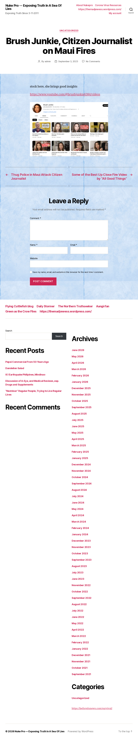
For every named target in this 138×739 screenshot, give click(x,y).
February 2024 (80, 528)
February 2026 (80, 375)
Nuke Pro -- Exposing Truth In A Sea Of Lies (33, 7)
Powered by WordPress (80, 731)
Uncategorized (69, 30)
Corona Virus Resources (108, 5)
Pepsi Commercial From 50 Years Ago (27, 361)
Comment (35, 218)
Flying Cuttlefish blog (19, 306)
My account (115, 13)
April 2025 (78, 439)
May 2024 (77, 509)
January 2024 (80, 534)
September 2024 (82, 483)
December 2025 (81, 388)
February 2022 (80, 642)
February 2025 (80, 451)
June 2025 (78, 426)
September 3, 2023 (68, 61)
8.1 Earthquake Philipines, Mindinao (25, 374)
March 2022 (79, 636)
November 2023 (81, 547)
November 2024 (81, 470)
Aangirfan (102, 306)
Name (33, 245)
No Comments (93, 61)
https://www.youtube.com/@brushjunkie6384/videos (65, 94)
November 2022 (81, 585)
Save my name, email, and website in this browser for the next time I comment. (68, 272)
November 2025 (81, 394)
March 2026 (79, 369)
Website (34, 258)
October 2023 (80, 553)
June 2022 (78, 617)
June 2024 (78, 502)
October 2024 (80, 477)
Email (73, 245)
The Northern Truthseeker (75, 306)
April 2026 (78, 362)
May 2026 (77, 356)
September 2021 (81, 674)
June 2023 (78, 578)
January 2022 (80, 648)
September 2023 (82, 559)
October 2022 (80, 591)
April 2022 (78, 629)
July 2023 (77, 572)
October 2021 (80, 667)
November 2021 (81, 661)
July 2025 (77, 420)
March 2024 (79, 521)
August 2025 (79, 413)
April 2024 (78, 515)
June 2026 (78, 350)
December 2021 (81, 655)
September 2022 (81, 597)
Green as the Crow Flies (21, 311)
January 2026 (80, 381)
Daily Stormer (46, 306)
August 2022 (79, 604)
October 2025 (80, 401)
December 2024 (81, 464)
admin (48, 61)
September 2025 (82, 407)
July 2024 (77, 496)
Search (8, 330)
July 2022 (77, 610)
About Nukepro (84, 5)
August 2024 (79, 489)
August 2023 (79, 566)
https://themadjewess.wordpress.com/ (99, 9)
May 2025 (77, 432)
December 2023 (81, 540)
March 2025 (79, 445)
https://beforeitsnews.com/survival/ (92, 708)
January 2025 (80, 458)
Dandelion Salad (14, 368)
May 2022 (77, 623)
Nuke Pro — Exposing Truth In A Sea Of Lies (39, 731)
